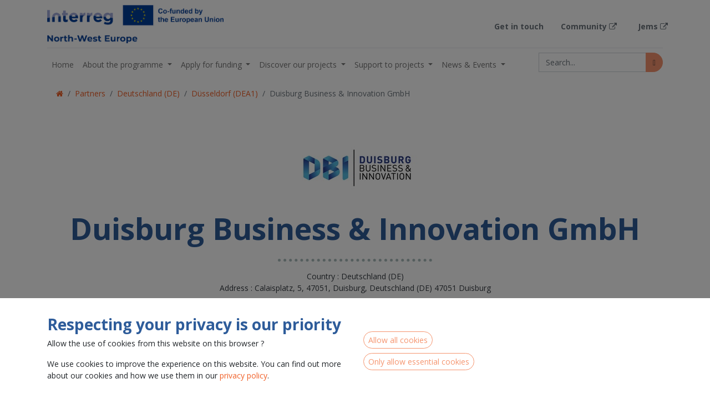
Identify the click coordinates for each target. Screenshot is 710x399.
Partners (90, 93)
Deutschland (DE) (148, 93)
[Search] (654, 62)
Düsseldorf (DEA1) (224, 93)
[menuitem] (62, 64)
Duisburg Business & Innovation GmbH (340, 93)
